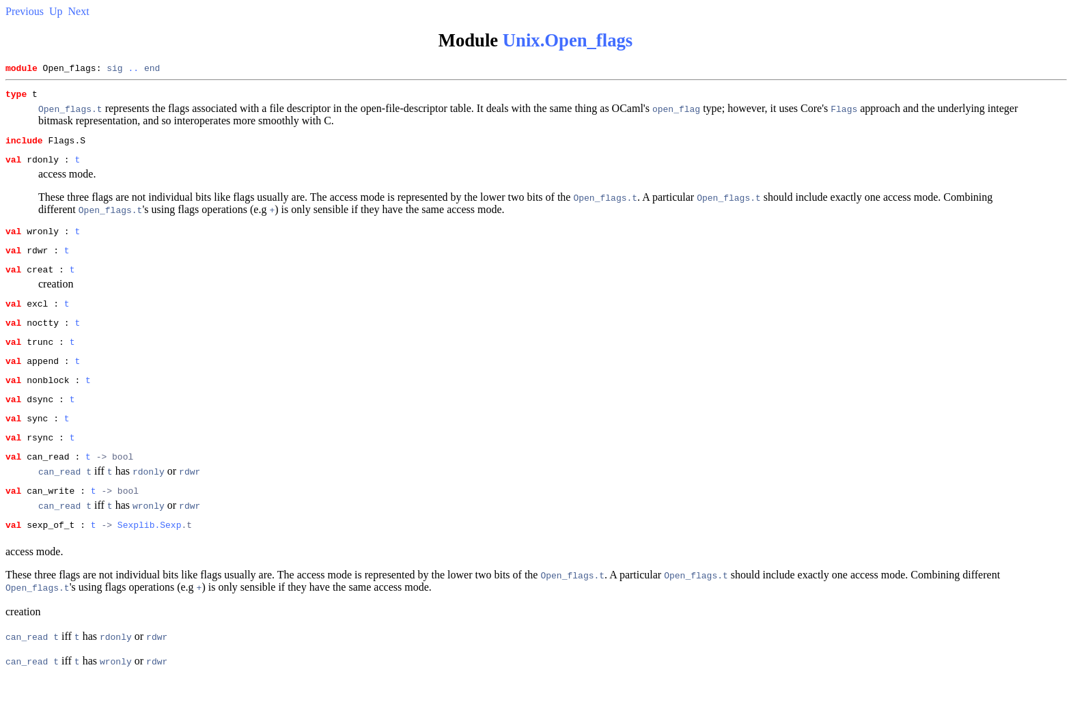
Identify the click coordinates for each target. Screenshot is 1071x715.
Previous (24, 11)
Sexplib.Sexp (149, 561)
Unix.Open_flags (567, 40)
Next (78, 11)
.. (133, 70)
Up (56, 11)
